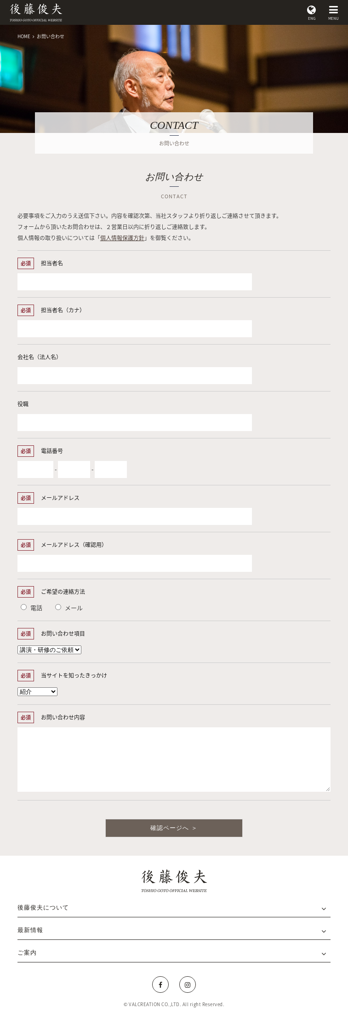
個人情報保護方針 (122, 238)
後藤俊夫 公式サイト (36, 12)
